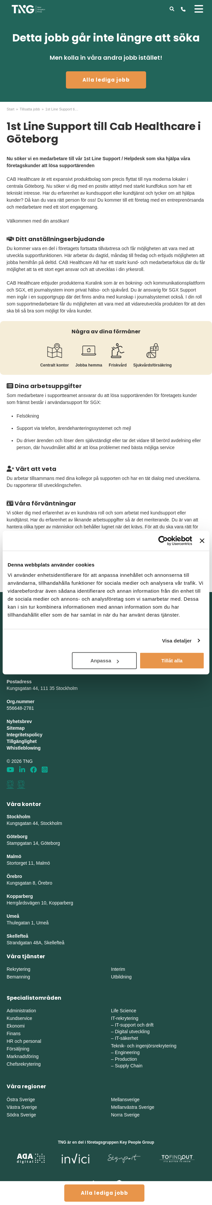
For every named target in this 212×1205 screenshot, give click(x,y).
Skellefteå (17, 936)
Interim (118, 969)
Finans (14, 1033)
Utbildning (121, 976)
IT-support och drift (134, 1025)
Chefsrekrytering (24, 1064)
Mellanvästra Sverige (132, 1107)
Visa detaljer (176, 640)
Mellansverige (125, 1099)
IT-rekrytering (124, 1018)
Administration (21, 1010)
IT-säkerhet (126, 1038)
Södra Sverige (21, 1114)
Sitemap (16, 728)
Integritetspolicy (24, 734)
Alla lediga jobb (106, 79)
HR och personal (24, 1041)
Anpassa (104, 660)
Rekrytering (18, 969)
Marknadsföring (23, 1056)
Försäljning (18, 1048)
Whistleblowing (24, 748)
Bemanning (18, 976)
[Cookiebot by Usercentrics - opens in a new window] (163, 541)
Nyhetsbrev (19, 721)
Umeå (13, 916)
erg (70, 902)
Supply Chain (128, 1065)
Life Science (123, 1010)
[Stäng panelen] (202, 540)
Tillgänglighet (22, 741)
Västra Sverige (22, 1107)
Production (126, 1059)
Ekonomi (16, 1026)
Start (10, 109)
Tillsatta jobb (30, 109)
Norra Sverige (125, 1114)
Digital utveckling (132, 1031)
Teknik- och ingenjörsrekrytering (144, 1045)
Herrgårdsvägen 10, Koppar (35, 902)
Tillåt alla (172, 660)
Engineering (127, 1052)
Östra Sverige (21, 1099)
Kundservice (19, 1018)
